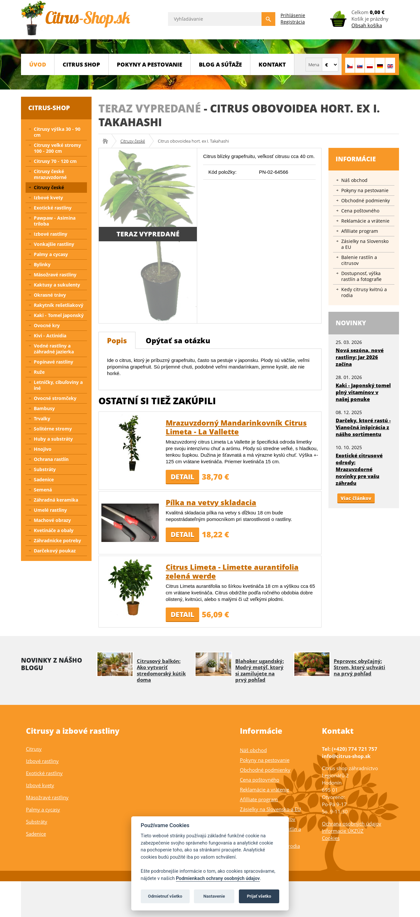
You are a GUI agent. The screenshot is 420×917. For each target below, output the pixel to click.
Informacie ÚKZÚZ (343, 830)
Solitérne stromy (53, 429)
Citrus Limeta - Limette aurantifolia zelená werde (232, 571)
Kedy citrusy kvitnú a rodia (364, 292)
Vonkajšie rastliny (54, 244)
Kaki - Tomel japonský (59, 315)
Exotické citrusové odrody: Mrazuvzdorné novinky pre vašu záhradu (359, 469)
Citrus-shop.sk (107, 141)
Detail (182, 476)
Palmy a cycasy (51, 254)
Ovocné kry (47, 325)
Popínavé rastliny (53, 362)
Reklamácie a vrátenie (365, 221)
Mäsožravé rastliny (55, 274)
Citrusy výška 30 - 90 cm (57, 132)
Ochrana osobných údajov (351, 823)
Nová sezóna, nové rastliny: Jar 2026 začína (360, 357)
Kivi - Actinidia (50, 335)
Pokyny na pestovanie (364, 190)
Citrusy (34, 749)
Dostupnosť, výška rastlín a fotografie (361, 276)
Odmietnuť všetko (165, 896)
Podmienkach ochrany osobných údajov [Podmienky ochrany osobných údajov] (218, 878)
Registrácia (293, 22)
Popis (117, 340)
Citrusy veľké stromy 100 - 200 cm (57, 148)
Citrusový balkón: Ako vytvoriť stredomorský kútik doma (161, 670)
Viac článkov (356, 498)
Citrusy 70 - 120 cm (55, 161)
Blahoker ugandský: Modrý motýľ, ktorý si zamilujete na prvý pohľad (259, 670)
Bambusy (44, 408)
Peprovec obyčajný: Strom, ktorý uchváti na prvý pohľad (359, 667)
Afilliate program (359, 231)
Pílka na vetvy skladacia (211, 502)
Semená (43, 490)
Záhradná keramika (56, 500)
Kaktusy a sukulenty (57, 285)
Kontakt (272, 64)
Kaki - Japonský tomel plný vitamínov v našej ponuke (363, 392)
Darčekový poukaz (55, 551)
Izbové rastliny (50, 234)
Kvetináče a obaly (54, 530)
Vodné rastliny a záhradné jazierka (54, 349)
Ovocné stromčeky (55, 398)
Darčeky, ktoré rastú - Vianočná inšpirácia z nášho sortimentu (363, 427)
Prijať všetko (259, 896)
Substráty (45, 469)
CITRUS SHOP (81, 64)
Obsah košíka (366, 25)
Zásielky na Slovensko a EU (364, 244)
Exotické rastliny (53, 208)
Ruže (39, 372)
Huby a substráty (53, 439)
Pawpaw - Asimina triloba (54, 221)
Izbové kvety (48, 197)
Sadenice (44, 479)
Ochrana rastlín (51, 459)
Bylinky (42, 264)
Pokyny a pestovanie (149, 64)
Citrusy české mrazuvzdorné (50, 174)
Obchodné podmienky (365, 200)
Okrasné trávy (50, 295)
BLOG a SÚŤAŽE (220, 64)
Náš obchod (354, 180)
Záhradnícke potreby (57, 540)
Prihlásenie (293, 15)
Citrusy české (132, 141)
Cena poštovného (360, 211)
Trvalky (42, 418)
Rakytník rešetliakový (58, 305)
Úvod (37, 64)
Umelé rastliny (50, 510)
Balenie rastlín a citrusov (359, 260)
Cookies (331, 838)
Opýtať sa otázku (178, 340)
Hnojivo (43, 449)
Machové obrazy (52, 520)
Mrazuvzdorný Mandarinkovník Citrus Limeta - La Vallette (236, 427)
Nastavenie (214, 896)
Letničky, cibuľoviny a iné (58, 385)
